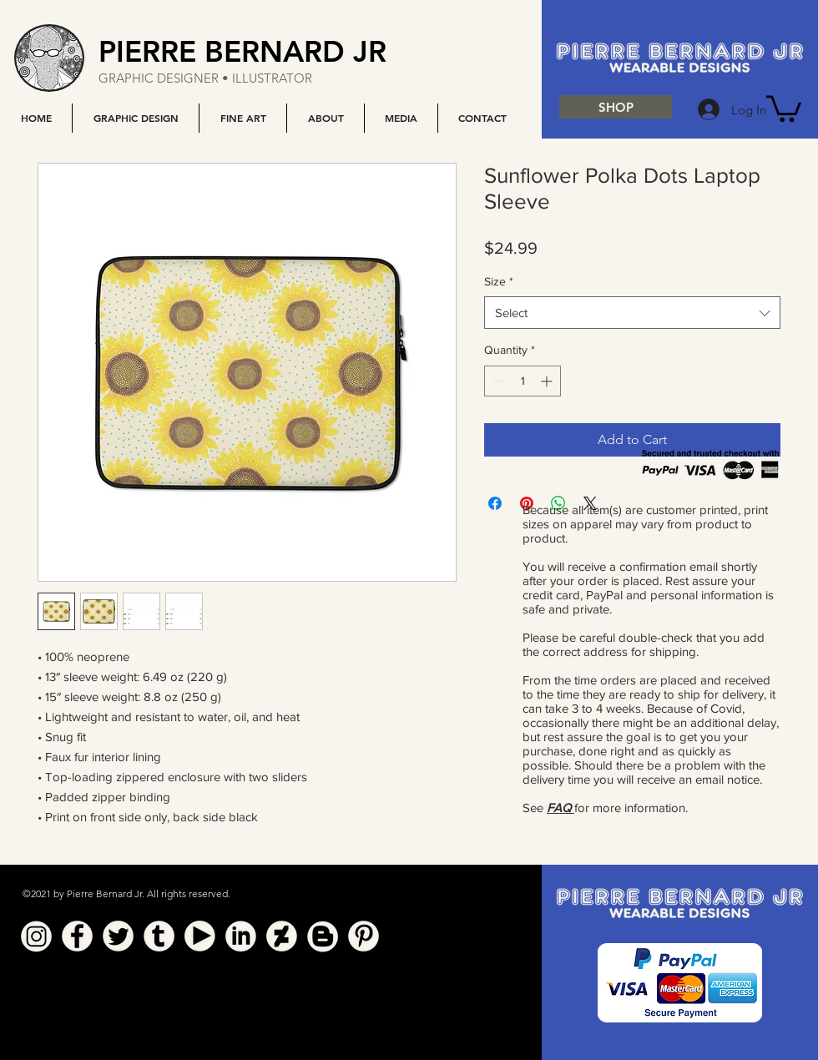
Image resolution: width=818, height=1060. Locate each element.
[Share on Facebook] (495, 503)
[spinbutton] (522, 381)
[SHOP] (615, 107)
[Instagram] (36, 936)
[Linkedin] (241, 936)
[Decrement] (497, 381)
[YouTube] (200, 936)
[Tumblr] (159, 936)
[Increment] (548, 381)
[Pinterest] (363, 936)
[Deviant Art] (281, 936)
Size (498, 281)
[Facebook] (77, 936)
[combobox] (632, 312)
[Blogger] (322, 936)
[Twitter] (118, 936)
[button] (135, 118)
